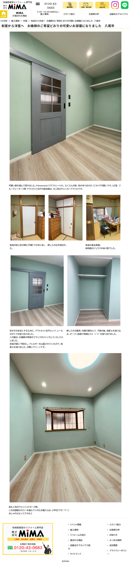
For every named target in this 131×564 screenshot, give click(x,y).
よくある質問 (115, 540)
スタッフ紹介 (69, 14)
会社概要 (113, 545)
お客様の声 (94, 14)
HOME (4, 14)
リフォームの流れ (78, 535)
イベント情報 (75, 525)
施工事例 (44, 14)
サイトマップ (75, 554)
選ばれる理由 (76, 540)
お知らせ (113, 535)
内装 (25, 21)
